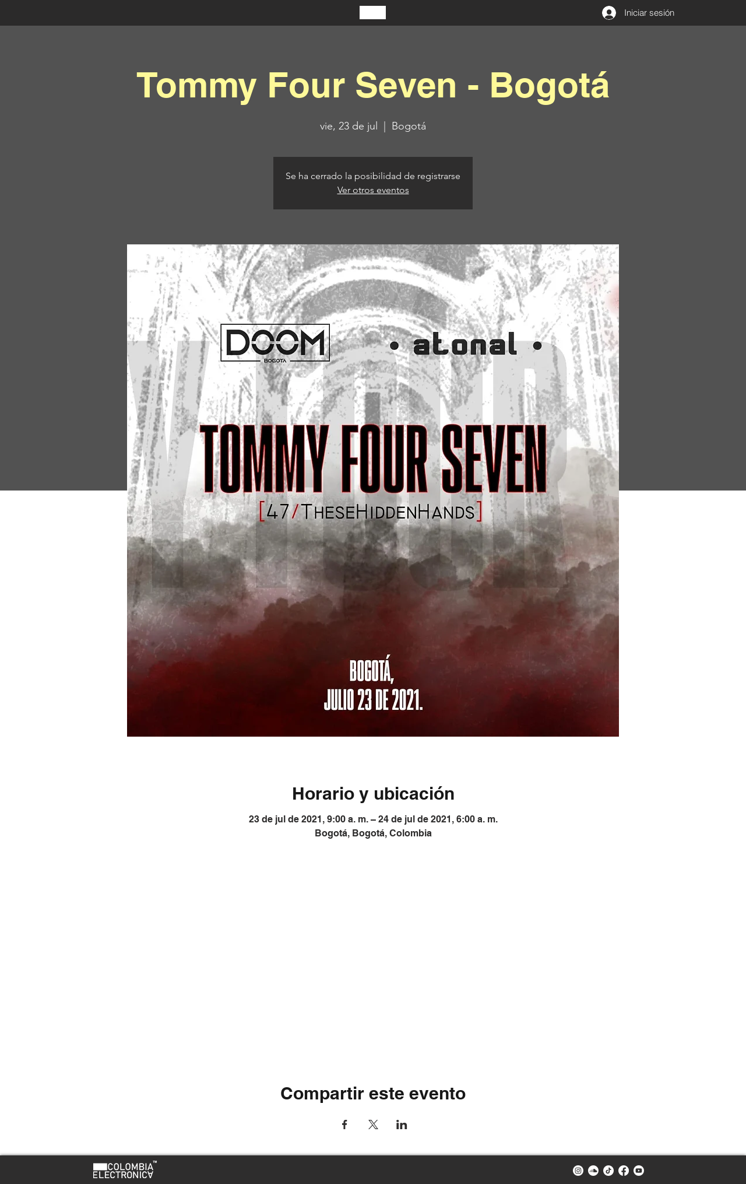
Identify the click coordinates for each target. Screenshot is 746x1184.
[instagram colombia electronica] (578, 1170)
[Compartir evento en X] (373, 1124)
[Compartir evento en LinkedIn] (401, 1124)
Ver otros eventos (373, 189)
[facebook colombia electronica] (623, 1170)
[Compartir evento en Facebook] (344, 1124)
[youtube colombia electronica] (639, 1170)
